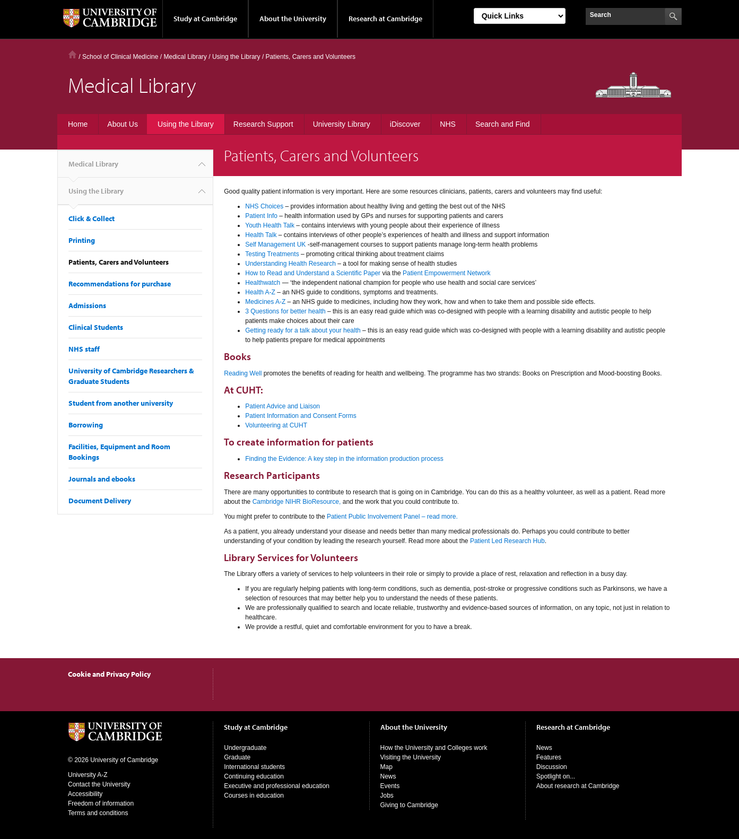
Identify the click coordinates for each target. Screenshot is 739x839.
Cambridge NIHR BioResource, (297, 501)
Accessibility (85, 794)
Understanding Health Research (290, 263)
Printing (81, 240)
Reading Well (243, 373)
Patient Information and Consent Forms (300, 416)
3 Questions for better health (285, 311)
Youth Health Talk (269, 225)
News (388, 776)
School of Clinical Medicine (120, 56)
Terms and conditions (98, 813)
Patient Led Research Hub (507, 541)
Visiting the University (410, 757)
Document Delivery (99, 500)
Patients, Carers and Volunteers (118, 262)
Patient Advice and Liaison (282, 406)
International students (254, 767)
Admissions (87, 305)
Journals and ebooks (101, 479)
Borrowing (85, 425)
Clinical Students (95, 327)
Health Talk (260, 235)
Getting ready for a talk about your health (302, 330)
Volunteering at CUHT (276, 425)
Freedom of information (101, 803)
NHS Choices (264, 206)
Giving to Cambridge (409, 805)
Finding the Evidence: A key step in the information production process (344, 458)
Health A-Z (260, 292)
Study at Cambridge (205, 18)
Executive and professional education (276, 786)
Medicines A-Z (265, 301)
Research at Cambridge (385, 18)
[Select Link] (520, 16)
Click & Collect (91, 218)
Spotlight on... (555, 776)
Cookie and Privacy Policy (109, 674)
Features (548, 757)
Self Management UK (275, 244)
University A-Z (88, 775)
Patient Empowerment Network (446, 273)
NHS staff (84, 349)
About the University (292, 18)
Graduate (237, 757)
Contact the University (99, 784)
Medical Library (184, 56)
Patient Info (261, 216)
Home (72, 54)
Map (386, 767)
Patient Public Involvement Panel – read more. (392, 516)
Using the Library (96, 195)
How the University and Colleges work (434, 747)
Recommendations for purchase (119, 284)
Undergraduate (245, 747)
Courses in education (254, 795)
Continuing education (254, 776)
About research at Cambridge (578, 786)
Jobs (387, 795)
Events (390, 786)
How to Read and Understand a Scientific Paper (313, 273)
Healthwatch (262, 282)
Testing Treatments (273, 254)
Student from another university (120, 403)
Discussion (551, 767)
